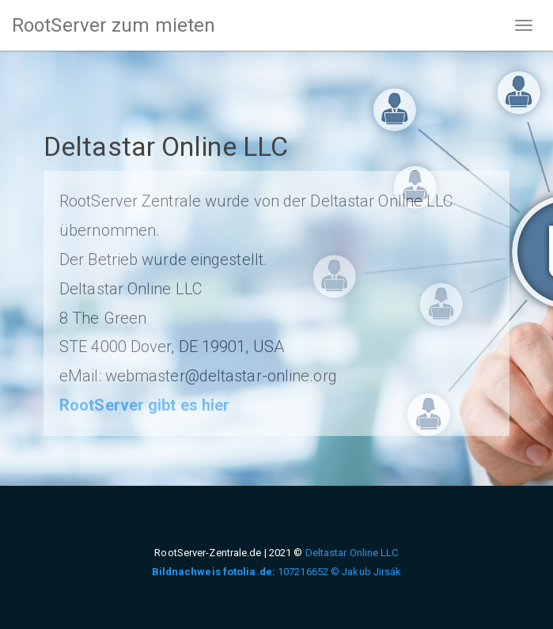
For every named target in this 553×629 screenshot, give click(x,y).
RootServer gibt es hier (144, 405)
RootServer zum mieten (113, 25)
